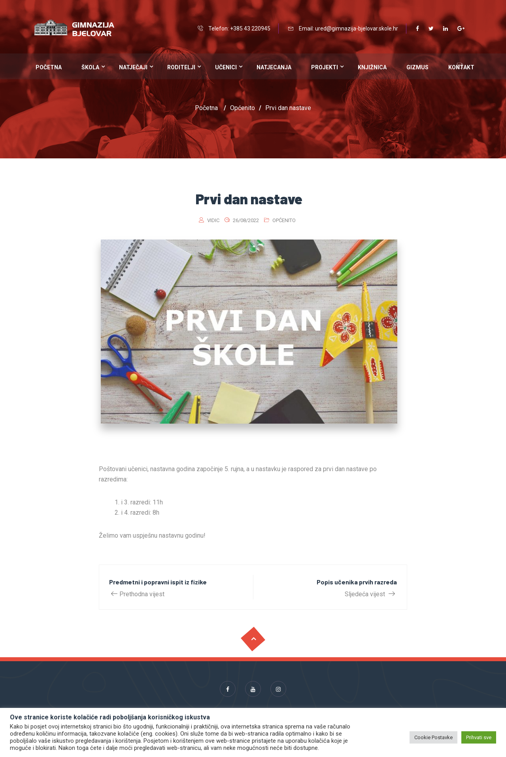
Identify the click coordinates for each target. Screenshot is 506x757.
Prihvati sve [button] (478, 737)
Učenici (226, 67)
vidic (213, 220)
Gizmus (417, 67)
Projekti (324, 67)
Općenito (284, 220)
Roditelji (181, 67)
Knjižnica (372, 67)
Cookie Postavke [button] (433, 737)
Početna (49, 67)
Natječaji (133, 67)
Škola (90, 67)
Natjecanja (274, 67)
